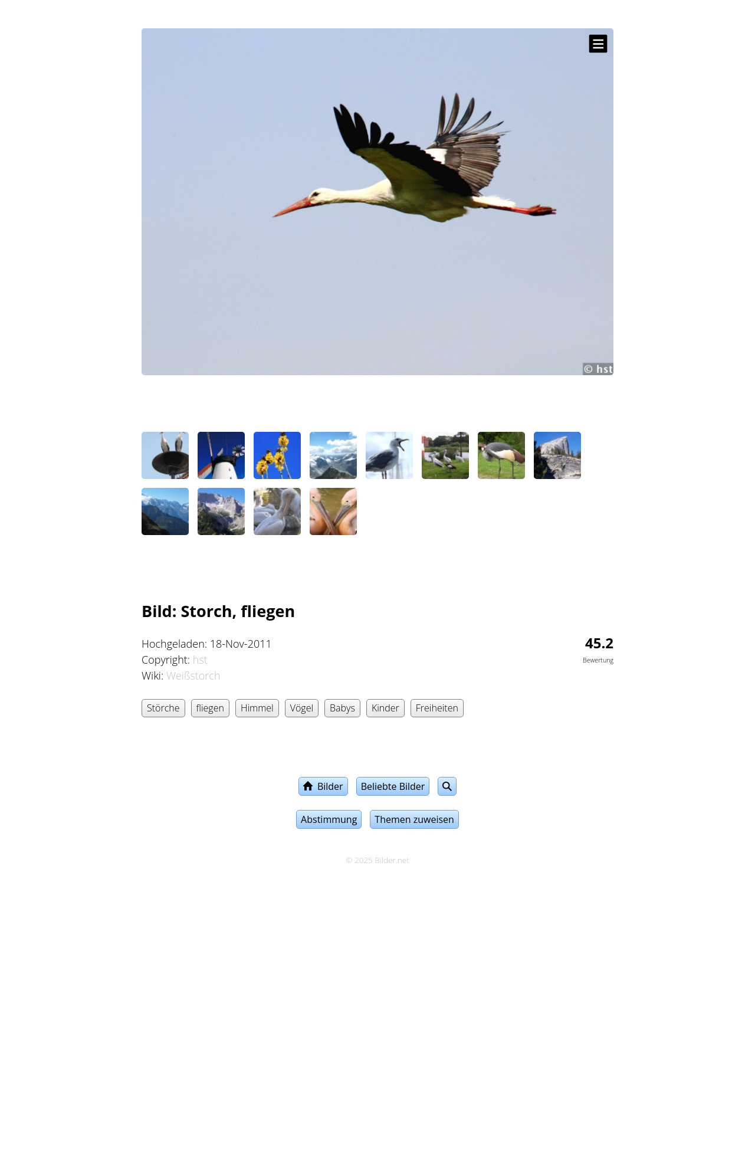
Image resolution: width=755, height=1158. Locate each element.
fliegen (210, 707)
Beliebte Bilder (393, 786)
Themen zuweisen (414, 819)
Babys (342, 707)
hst (200, 659)
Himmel (257, 707)
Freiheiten (437, 707)
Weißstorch (193, 675)
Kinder (385, 707)
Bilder (323, 786)
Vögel (301, 707)
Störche (163, 707)
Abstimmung (329, 819)
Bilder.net (392, 860)
